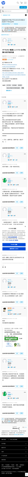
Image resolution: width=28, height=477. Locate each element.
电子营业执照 (15, 468)
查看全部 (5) (9, 90)
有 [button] (17, 148)
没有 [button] (21, 148)
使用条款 (16, 434)
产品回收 (7, 465)
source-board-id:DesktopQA (13, 88)
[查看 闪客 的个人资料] (9, 154)
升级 (23, 88)
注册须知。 (21, 434)
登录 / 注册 (23, 7)
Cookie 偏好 (18, 466)
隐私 (17, 465)
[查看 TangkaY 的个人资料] (9, 101)
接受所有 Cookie (14, 248)
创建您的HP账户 (6, 24)
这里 (9, 30)
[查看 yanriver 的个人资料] (9, 39)
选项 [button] (26, 15)
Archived (14, 85)
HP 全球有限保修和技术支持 (7, 466)
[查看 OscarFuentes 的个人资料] (10, 60)
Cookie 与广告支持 (13, 240)
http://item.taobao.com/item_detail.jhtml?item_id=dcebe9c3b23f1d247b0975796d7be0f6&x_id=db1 (14, 75)
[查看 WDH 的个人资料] (13, 308)
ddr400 (20, 85)
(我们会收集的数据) (12, 237)
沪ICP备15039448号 (6, 468)
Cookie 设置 (14, 244)
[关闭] (25, 226)
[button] (25, 39)
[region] (14, 238)
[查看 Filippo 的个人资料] (9, 179)
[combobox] (14, 11)
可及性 (12, 465)
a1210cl (9, 85)
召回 (2, 465)
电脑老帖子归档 (6, 15)
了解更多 (15, 24)
